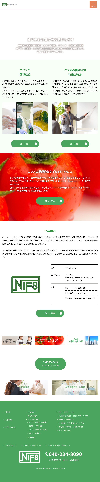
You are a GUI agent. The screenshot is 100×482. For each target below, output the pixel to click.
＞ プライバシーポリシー (31, 445)
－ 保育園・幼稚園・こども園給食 (69, 427)
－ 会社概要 (30, 438)
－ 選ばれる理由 (32, 419)
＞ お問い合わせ (9, 427)
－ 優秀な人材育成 (34, 433)
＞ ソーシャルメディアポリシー (57, 445)
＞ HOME (6, 412)
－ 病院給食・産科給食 (65, 419)
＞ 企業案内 (30, 412)
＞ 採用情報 (7, 420)
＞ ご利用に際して (9, 445)
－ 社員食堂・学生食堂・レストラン (70, 423)
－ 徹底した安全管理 (35, 426)
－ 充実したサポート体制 (37, 430)
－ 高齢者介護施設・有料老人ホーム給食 (72, 416)
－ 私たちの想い (32, 416)
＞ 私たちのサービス (64, 412)
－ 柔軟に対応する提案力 (37, 422)
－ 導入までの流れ (63, 430)
